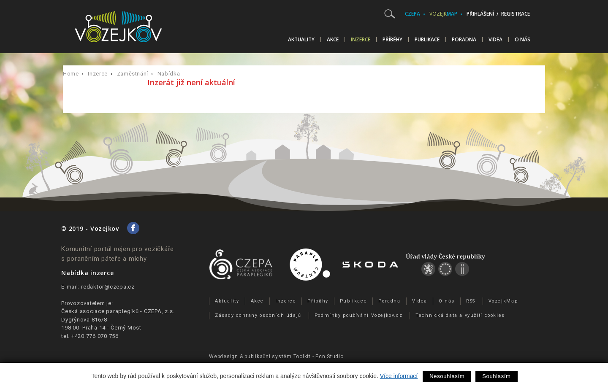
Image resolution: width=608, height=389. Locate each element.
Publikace (427, 39)
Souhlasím (496, 376)
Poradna (464, 39)
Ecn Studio (329, 356)
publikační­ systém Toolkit (277, 356)
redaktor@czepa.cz (108, 287)
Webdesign (223, 356)
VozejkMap (503, 301)
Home (71, 73)
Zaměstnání (133, 73)
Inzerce (360, 39)
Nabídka (168, 73)
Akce (333, 39)
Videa (495, 39)
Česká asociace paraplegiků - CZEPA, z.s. (117, 311)
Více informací (399, 376)
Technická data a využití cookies (460, 315)
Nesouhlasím (446, 376)
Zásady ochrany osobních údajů (258, 315)
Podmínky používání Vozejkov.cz (359, 315)
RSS (470, 301)
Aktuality (301, 39)
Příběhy (392, 39)
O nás (522, 39)
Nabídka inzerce (87, 273)
